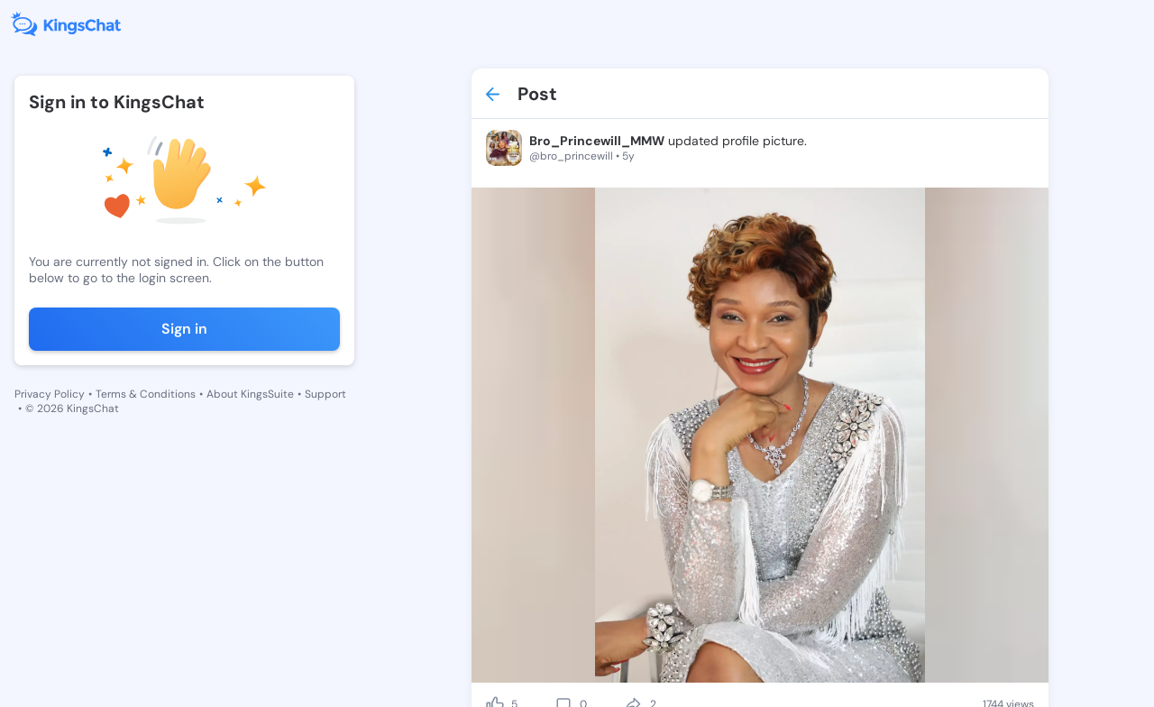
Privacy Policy (49, 394)
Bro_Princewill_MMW (596, 141)
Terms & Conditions (146, 394)
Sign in (184, 328)
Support (325, 394)
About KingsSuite (250, 394)
